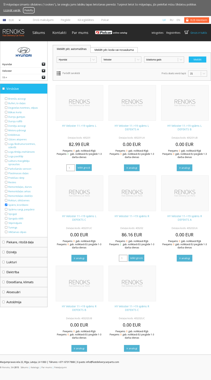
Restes (12, 182)
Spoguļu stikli (15, 218)
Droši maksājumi (43, 20)
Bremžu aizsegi (17, 98)
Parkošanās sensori (19, 168)
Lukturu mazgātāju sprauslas (19, 162)
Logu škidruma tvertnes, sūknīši (22, 145)
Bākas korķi (15, 112)
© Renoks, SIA (7, 367)
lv (164, 20)
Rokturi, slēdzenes (19, 200)
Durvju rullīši (15, 121)
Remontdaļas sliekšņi (20, 196)
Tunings (12, 227)
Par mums (80, 32)
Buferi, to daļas (17, 103)
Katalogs (35, 367)
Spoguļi (12, 214)
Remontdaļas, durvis (20, 186)
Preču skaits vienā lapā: (174, 73)
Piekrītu (28, 10)
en (178, 20)
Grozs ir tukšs (198, 32)
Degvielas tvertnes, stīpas (23, 107)
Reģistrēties (173, 32)
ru (171, 20)
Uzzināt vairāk (12, 10)
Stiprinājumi (15, 223)
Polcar (105, 20)
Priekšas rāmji (16, 177)
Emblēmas (14, 135)
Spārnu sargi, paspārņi (21, 209)
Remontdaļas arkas (19, 191)
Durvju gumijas (16, 116)
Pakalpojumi (60, 367)
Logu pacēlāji (15, 156)
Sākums (38, 32)
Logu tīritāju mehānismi (21, 151)
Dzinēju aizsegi (17, 125)
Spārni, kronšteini (18, 205)
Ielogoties (157, 32)
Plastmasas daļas (18, 173)
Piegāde (65, 20)
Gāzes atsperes (17, 139)
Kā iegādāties (86, 20)
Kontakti (59, 32)
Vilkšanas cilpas (17, 232)
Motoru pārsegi (17, 130)
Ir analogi (132, 167)
